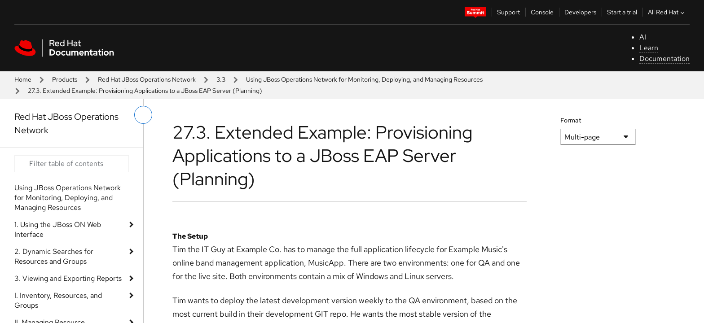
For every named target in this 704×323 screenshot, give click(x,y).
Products (64, 79)
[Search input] (71, 163)
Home (22, 79)
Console (542, 12)
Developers (580, 12)
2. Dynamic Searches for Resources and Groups (53, 256)
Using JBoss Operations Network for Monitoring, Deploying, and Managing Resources (364, 79)
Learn (648, 47)
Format (570, 120)
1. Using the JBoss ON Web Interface (57, 229)
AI (642, 37)
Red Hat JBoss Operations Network (147, 79)
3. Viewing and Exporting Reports (68, 278)
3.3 (220, 79)
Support (508, 12)
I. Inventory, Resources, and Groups (58, 300)
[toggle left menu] (143, 115)
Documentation (664, 58)
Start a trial (622, 12)
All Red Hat (667, 12)
